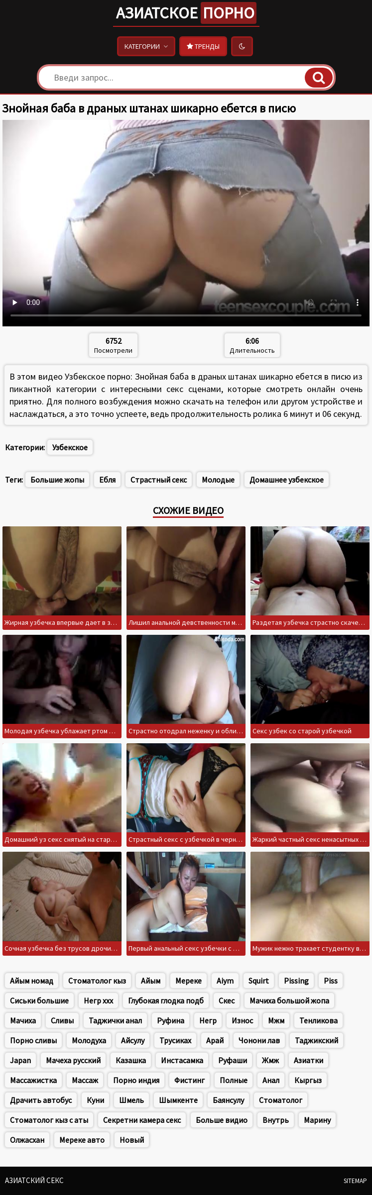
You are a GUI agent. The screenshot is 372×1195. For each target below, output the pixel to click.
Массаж (85, 1080)
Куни (95, 1100)
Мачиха (23, 1020)
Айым (150, 981)
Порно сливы (33, 1040)
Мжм (276, 1020)
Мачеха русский (73, 1060)
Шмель (131, 1100)
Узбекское (70, 447)
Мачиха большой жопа (289, 1000)
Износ (242, 1020)
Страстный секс (158, 480)
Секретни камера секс (142, 1120)
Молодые (218, 480)
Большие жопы (57, 480)
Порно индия (136, 1080)
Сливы (62, 1020)
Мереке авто (82, 1140)
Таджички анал (115, 1020)
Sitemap (355, 1181)
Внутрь (275, 1120)
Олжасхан (27, 1140)
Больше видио (222, 1120)
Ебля (107, 480)
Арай (215, 1040)
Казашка (131, 1060)
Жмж (270, 1060)
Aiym (225, 981)
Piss (331, 981)
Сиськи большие (39, 1000)
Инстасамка (182, 1060)
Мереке (188, 981)
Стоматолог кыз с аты (49, 1120)
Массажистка (33, 1080)
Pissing (296, 981)
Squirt (258, 981)
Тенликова (318, 1020)
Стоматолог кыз (97, 981)
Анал (270, 1080)
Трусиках (175, 1040)
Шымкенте (178, 1100)
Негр (208, 1020)
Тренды (203, 46)
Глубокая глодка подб (166, 1000)
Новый (132, 1140)
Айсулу (132, 1040)
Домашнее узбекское (286, 480)
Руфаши (232, 1060)
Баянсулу (228, 1100)
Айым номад (31, 981)
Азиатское (186, 13)
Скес (227, 1000)
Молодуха (89, 1040)
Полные (234, 1080)
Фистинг (189, 1080)
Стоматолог (280, 1100)
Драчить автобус (41, 1100)
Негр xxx (98, 1000)
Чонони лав (259, 1040)
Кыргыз (308, 1080)
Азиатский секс (34, 1180)
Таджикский (316, 1040)
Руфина (170, 1020)
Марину (317, 1120)
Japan (20, 1060)
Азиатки (308, 1060)
